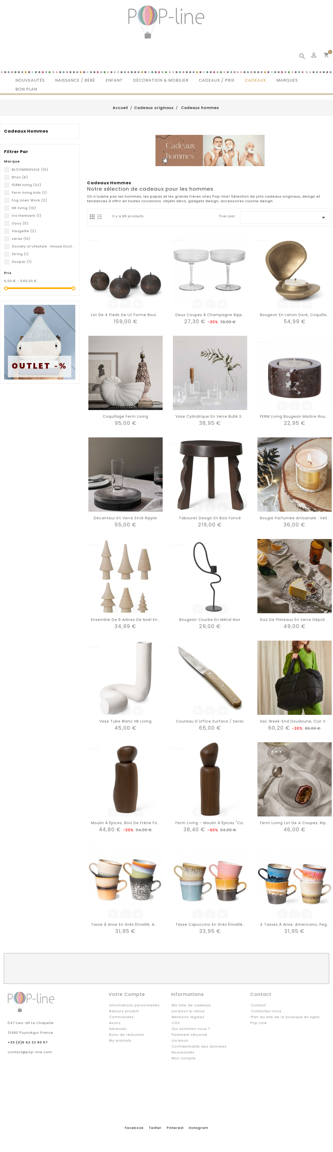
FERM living (26, 184)
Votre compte (127, 994)
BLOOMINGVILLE (30, 169)
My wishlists (120, 1040)
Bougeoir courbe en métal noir (210, 619)
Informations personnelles (134, 1005)
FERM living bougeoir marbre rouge (295, 416)
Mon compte (184, 1058)
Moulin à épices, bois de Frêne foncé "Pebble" (137, 822)
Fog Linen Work (29, 200)
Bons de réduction (126, 1034)
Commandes (121, 1017)
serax (21, 238)
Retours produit (124, 1011)
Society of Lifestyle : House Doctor (43, 246)
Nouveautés (183, 1052)
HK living (24, 208)
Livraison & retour (188, 1011)
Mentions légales (188, 1017)
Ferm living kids (29, 192)
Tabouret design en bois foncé (210, 518)
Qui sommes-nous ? (191, 1028)
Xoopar (22, 261)
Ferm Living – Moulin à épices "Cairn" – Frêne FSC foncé (231, 822)
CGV (176, 1022)
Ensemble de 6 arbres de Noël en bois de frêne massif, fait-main (156, 619)
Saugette (24, 231)
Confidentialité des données (199, 1046)
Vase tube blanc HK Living (125, 721)
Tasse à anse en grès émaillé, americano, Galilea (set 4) (148, 924)
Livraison (180, 1040)
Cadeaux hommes (26, 131)
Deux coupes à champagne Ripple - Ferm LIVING (224, 314)
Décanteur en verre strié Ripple (125, 518)
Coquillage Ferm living (125, 416)
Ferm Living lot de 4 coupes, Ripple (296, 822)
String (20, 254)
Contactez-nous (266, 1011)
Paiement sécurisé (189, 1034)
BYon (20, 177)
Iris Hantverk (26, 215)
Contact (258, 1005)
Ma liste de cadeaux (191, 1005)
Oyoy (20, 223)
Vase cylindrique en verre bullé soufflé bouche (222, 416)
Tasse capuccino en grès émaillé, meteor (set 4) (225, 924)
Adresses (118, 1028)
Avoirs (115, 1022)
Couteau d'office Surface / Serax (210, 721)
